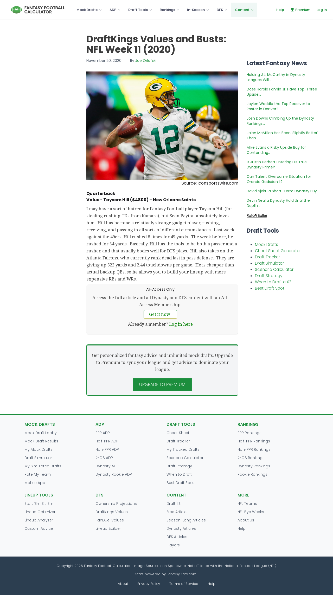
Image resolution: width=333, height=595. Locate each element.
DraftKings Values (111, 511)
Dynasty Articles (181, 528)
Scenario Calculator (274, 269)
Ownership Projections (116, 503)
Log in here (181, 324)
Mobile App (34, 482)
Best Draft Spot (269, 288)
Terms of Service (183, 583)
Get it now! (160, 314)
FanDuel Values (109, 520)
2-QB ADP (104, 457)
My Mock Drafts (38, 449)
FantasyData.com (182, 574)
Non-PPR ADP (107, 449)
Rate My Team (37, 474)
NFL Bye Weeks (251, 511)
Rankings (167, 9)
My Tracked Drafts (183, 449)
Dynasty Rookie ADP (113, 474)
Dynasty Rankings (254, 466)
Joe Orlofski (145, 60)
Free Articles (177, 511)
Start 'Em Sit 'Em (38, 503)
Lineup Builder (108, 528)
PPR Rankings (249, 432)
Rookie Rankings (252, 474)
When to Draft (179, 474)
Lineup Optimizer (39, 511)
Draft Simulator (269, 263)
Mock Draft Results (41, 441)
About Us (246, 520)
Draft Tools (138, 9)
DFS (220, 9)
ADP (113, 9)
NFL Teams (247, 503)
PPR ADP (102, 432)
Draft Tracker (267, 257)
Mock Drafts (87, 9)
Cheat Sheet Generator (278, 250)
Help (280, 9)
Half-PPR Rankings (254, 441)
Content (242, 9)
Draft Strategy (268, 275)
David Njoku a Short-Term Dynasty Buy (282, 191)
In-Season (196, 9)
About (123, 583)
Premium (300, 9)
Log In (322, 9)
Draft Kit (173, 503)
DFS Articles (176, 536)
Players (173, 545)
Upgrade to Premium (162, 384)
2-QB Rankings (251, 457)
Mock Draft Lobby (40, 432)
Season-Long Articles (186, 520)
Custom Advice (38, 528)
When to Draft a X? (273, 282)
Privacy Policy (148, 583)
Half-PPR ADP (106, 441)
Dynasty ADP (107, 466)
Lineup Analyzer (38, 520)
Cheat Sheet (177, 432)
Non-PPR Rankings (254, 449)
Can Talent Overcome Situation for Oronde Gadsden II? (279, 179)
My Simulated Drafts (42, 466)
